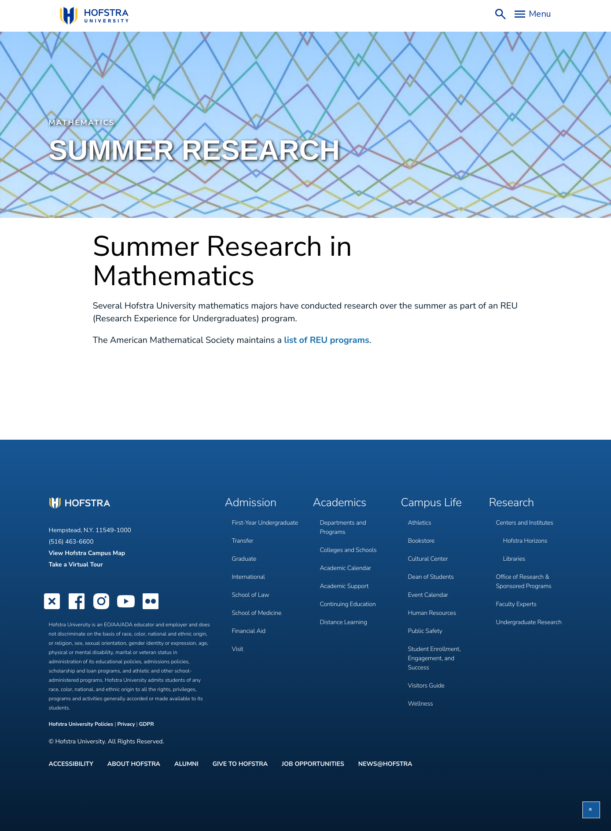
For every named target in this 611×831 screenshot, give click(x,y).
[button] (591, 810)
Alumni (186, 764)
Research (511, 503)
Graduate (244, 559)
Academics (339, 503)
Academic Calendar (345, 568)
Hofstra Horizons (525, 541)
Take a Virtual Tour (76, 564)
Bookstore (421, 541)
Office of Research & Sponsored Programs (524, 581)
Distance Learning (343, 622)
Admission (250, 503)
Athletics (419, 522)
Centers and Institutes (524, 522)
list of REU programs (326, 340)
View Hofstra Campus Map (87, 553)
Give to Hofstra (240, 764)
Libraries (514, 559)
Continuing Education (348, 604)
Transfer (243, 541)
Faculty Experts (516, 604)
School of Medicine (257, 613)
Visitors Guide (426, 685)
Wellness (420, 703)
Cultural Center (428, 559)
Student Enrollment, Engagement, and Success (434, 658)
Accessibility (71, 764)
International (248, 577)
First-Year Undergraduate (265, 522)
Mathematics (82, 123)
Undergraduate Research (529, 622)
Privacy (126, 724)
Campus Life (431, 503)
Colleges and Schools (348, 550)
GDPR (146, 724)
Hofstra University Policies (82, 724)
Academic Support (344, 586)
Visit (237, 649)
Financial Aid (249, 631)
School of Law (250, 595)
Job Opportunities (313, 764)
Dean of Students (431, 577)
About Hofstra (133, 764)
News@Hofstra (385, 764)
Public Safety (425, 631)
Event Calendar (428, 595)
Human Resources (432, 613)
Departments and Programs (343, 527)
